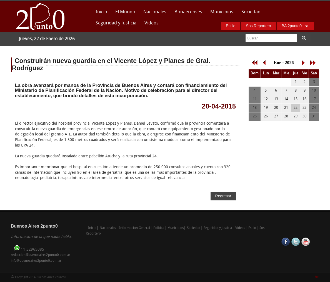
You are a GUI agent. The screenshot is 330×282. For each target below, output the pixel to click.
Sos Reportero (258, 26)
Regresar (223, 196)
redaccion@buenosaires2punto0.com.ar (40, 255)
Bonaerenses (186, 14)
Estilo (230, 26)
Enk (316, 277)
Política (158, 228)
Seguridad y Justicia (116, 23)
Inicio (101, 12)
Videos (151, 23)
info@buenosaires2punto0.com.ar (36, 261)
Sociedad (251, 12)
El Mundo (125, 12)
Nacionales (154, 12)
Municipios (221, 12)
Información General (134, 228)
